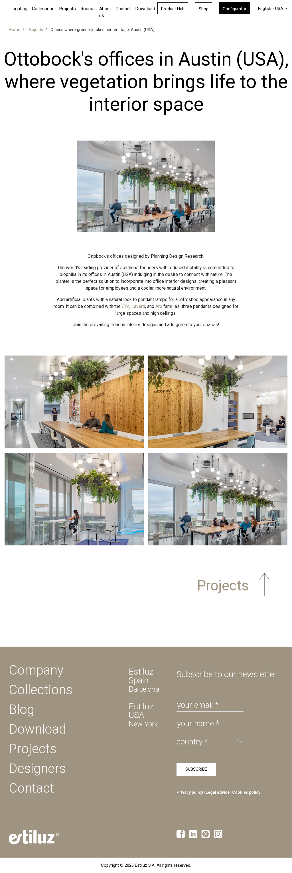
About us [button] (105, 12)
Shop (203, 8)
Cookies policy (246, 792)
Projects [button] (67, 8)
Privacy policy (190, 792)
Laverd (138, 306)
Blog (21, 709)
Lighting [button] (19, 8)
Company (36, 670)
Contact (123, 8)
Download (145, 8)
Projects (32, 748)
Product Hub (172, 8)
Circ (125, 306)
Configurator (234, 8)
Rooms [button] (87, 8)
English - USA (271, 8)
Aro (158, 306)
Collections (43, 8)
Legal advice (218, 792)
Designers (37, 768)
